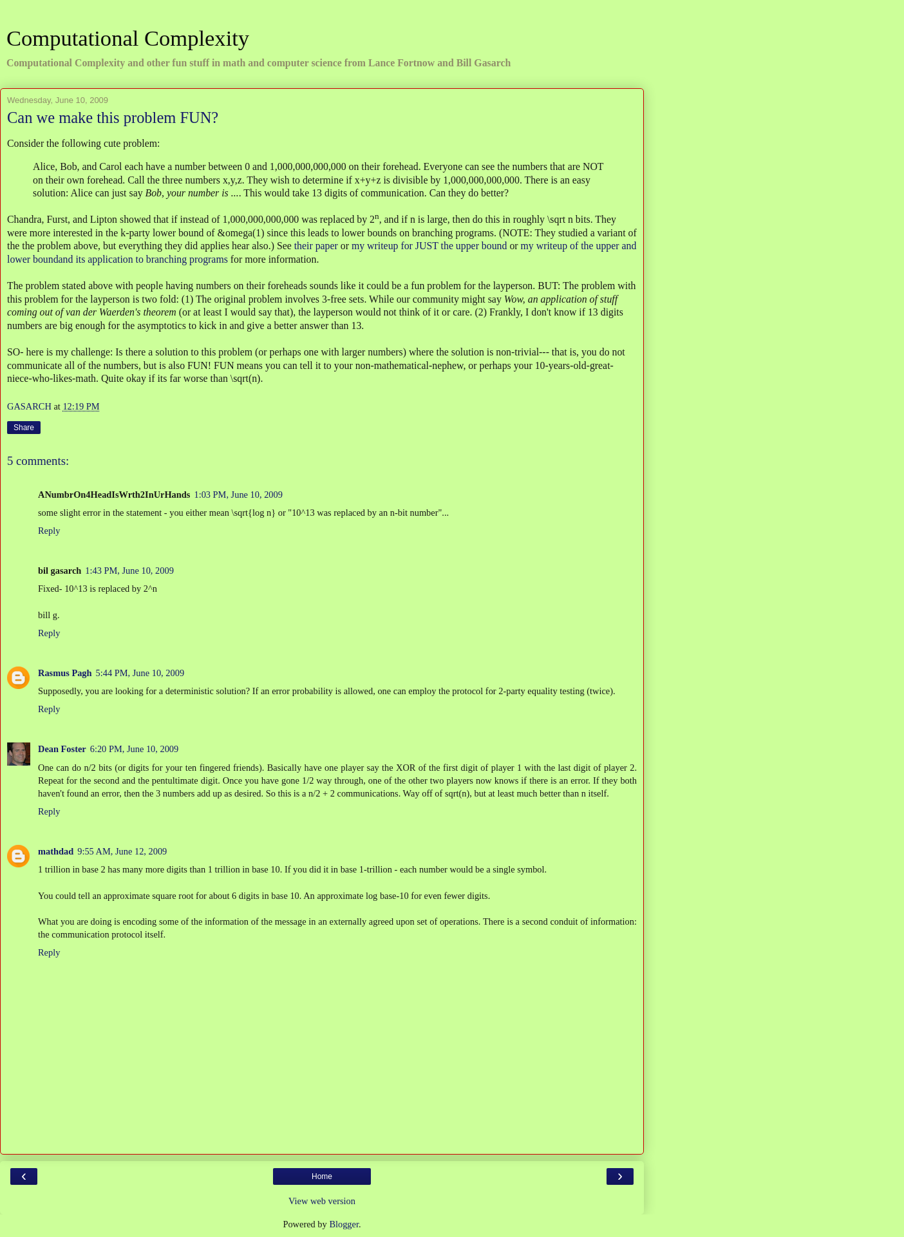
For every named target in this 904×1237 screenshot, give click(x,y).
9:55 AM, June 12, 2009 (122, 851)
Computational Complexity (127, 38)
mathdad (55, 851)
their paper (316, 245)
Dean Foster (62, 749)
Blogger (344, 1224)
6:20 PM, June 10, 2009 (134, 749)
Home (322, 1176)
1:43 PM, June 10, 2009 (129, 570)
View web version (321, 1201)
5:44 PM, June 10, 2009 (140, 673)
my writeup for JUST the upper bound (429, 245)
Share (24, 427)
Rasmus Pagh (65, 673)
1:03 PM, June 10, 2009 (238, 494)
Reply (49, 530)
